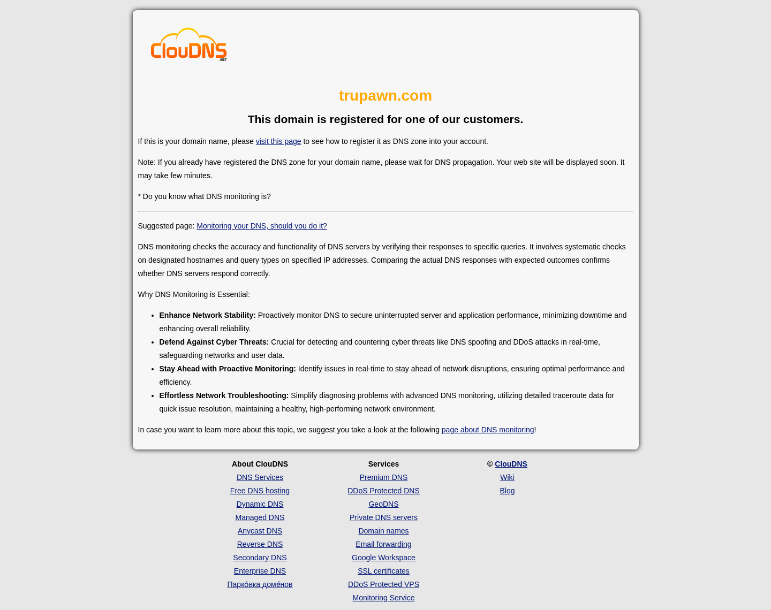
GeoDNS (383, 504)
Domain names (383, 531)
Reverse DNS (260, 544)
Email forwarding (383, 544)
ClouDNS (511, 464)
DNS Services (260, 477)
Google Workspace (383, 557)
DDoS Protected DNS (383, 490)
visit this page (278, 141)
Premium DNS (383, 477)
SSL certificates (384, 571)
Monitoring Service (384, 597)
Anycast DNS (260, 531)
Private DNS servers (384, 517)
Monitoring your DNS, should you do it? (261, 226)
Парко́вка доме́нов (260, 584)
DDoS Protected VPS (383, 584)
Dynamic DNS (260, 504)
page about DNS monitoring (488, 429)
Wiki (507, 477)
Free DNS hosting (260, 490)
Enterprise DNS (260, 571)
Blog (507, 490)
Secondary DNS (259, 557)
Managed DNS (260, 517)
